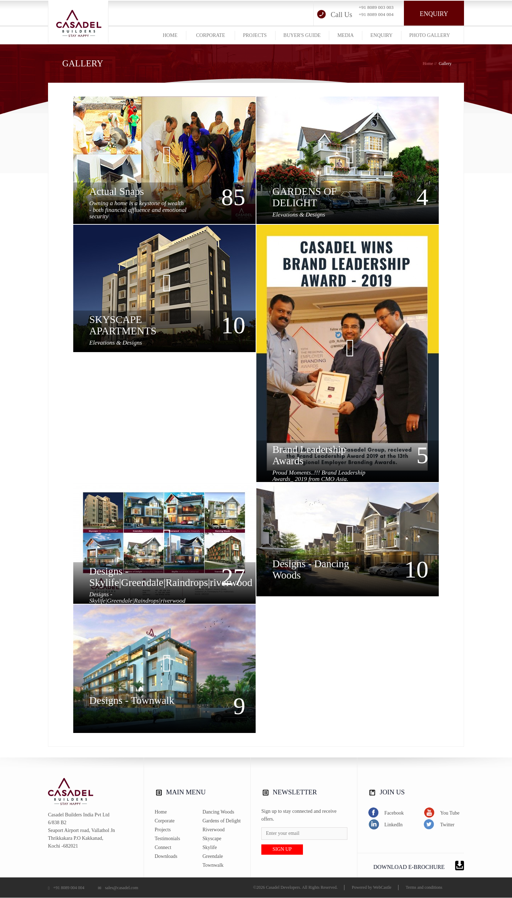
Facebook (386, 812)
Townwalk (213, 865)
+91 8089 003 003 (376, 7)
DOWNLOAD (418, 865)
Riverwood (214, 829)
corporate (210, 35)
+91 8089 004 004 (376, 14)
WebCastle (382, 887)
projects (255, 35)
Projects (163, 829)
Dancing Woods (218, 812)
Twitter (439, 824)
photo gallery (429, 35)
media (345, 35)
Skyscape (212, 838)
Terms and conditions (424, 887)
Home (428, 63)
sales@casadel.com (118, 887)
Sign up (282, 849)
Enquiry (434, 13)
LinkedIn (385, 824)
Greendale (213, 856)
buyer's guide (302, 35)
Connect (163, 847)
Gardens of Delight (222, 820)
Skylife (210, 847)
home (170, 35)
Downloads (166, 856)
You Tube (441, 812)
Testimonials (167, 838)
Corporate (165, 820)
